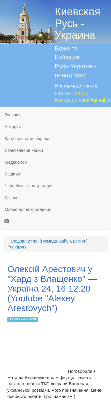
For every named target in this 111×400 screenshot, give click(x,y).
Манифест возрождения (28, 209)
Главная (12, 115)
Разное (11, 197)
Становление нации (24, 150)
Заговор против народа (27, 138)
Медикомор (16, 162)
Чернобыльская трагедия (29, 185)
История (13, 126)
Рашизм (12, 174)
